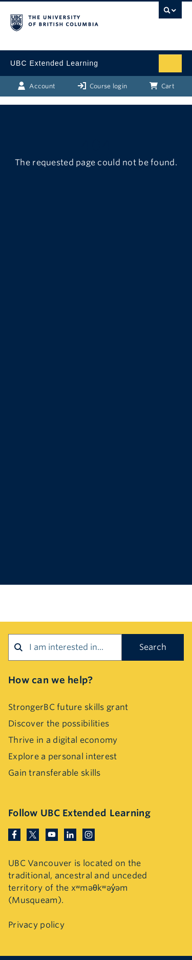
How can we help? (50, 680)
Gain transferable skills (54, 773)
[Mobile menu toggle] (170, 63)
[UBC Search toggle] (170, 13)
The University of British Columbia (70, 21)
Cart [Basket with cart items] (162, 86)
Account (36, 86)
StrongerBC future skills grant (68, 707)
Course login (102, 86)
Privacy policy (36, 925)
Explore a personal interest (62, 756)
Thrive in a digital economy (63, 740)
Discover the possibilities (58, 723)
